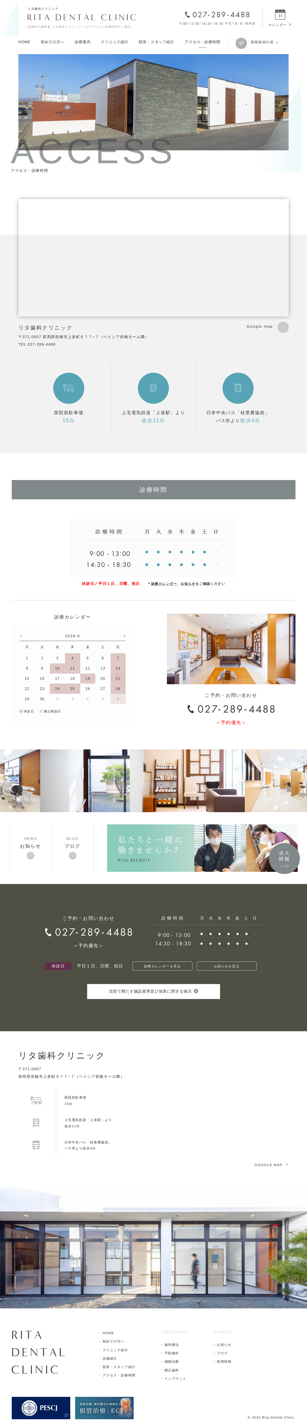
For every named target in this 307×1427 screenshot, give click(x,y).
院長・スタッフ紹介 (156, 42)
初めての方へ (53, 42)
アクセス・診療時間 (202, 42)
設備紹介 (110, 1360)
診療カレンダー (164, 584)
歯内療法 (171, 1347)
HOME (24, 42)
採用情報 (224, 1364)
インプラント (175, 1381)
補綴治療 (171, 1364)
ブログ (72, 846)
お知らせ (188, 584)
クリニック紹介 (115, 42)
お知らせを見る (227, 966)
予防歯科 (171, 1355)
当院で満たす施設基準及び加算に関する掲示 (153, 992)
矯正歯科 (171, 1372)
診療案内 (82, 42)
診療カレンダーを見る (162, 966)
